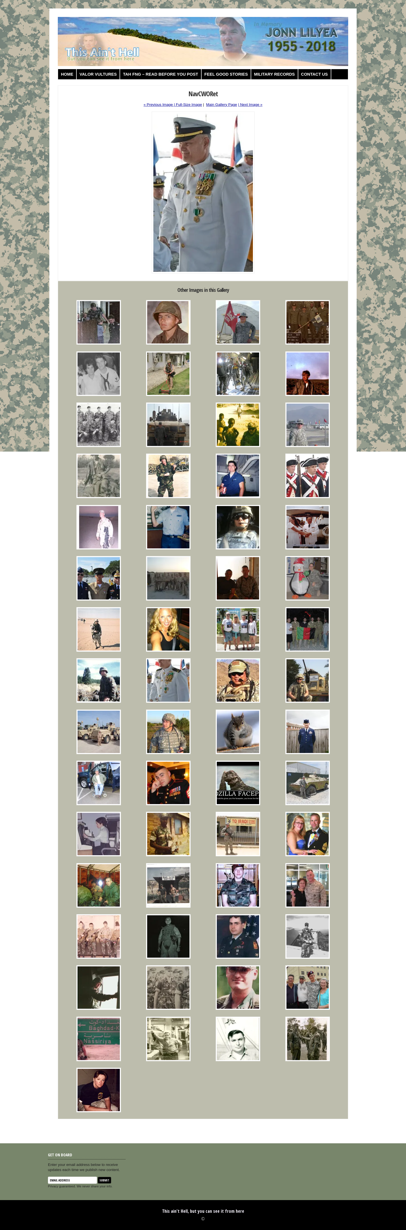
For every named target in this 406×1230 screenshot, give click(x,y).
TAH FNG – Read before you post (160, 74)
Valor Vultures (98, 74)
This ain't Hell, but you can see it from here (203, 1211)
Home (67, 74)
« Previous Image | (160, 104)
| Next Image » (250, 104)
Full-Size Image (189, 104)
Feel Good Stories (226, 74)
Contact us (314, 74)
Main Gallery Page (221, 104)
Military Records (274, 74)
